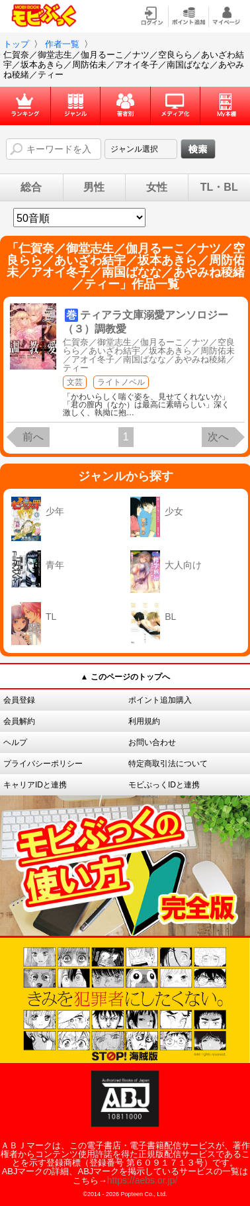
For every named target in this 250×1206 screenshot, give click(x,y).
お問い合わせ (152, 742)
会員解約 (19, 721)
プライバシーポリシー (43, 763)
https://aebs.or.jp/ (142, 1180)
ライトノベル (121, 382)
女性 (156, 187)
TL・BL (219, 187)
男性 (93, 187)
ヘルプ (15, 742)
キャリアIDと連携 (35, 784)
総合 (31, 187)
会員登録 (19, 700)
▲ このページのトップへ (124, 676)
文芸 (75, 382)
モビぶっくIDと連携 (164, 784)
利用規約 (144, 721)
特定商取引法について (168, 763)
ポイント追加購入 (160, 700)
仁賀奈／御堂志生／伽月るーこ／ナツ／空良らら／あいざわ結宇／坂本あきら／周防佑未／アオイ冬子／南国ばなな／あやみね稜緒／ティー (149, 355)
